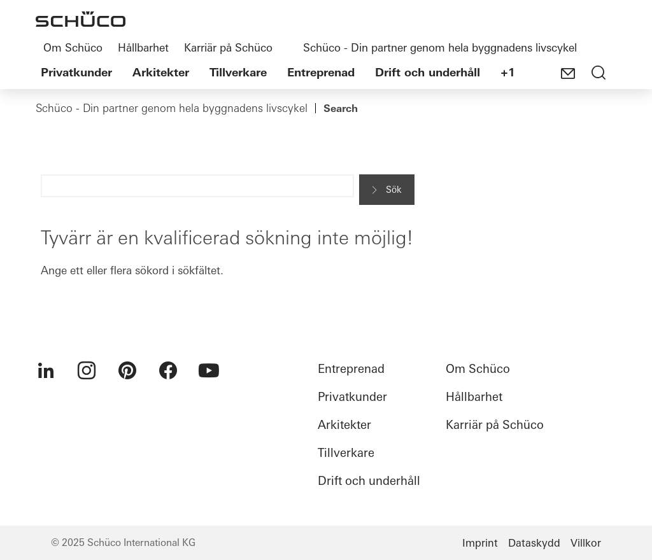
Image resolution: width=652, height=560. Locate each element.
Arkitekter (160, 72)
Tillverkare (238, 72)
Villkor (585, 542)
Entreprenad (321, 72)
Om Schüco (73, 47)
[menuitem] (46, 370)
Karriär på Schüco (228, 47)
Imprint (480, 542)
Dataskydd (534, 542)
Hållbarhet (143, 47)
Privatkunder (76, 72)
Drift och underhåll (427, 72)
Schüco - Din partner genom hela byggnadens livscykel (440, 47)
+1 (507, 72)
